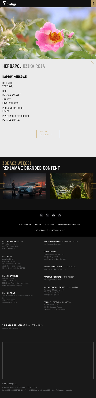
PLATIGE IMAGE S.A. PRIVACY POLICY (49, 230)
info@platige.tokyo (9, 303)
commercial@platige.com (54, 254)
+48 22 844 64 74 (8, 249)
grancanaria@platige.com (12, 286)
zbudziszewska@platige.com (55, 259)
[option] (24, 186)
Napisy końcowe (46, 133)
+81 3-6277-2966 (8, 300)
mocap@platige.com (52, 295)
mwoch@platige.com (10, 328)
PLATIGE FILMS (25, 225)
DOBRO (38, 225)
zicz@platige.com (51, 257)
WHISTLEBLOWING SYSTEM (69, 225)
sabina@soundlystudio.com (55, 310)
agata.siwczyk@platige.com (55, 269)
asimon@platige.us (10, 261)
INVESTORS (49, 225)
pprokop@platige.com (52, 244)
